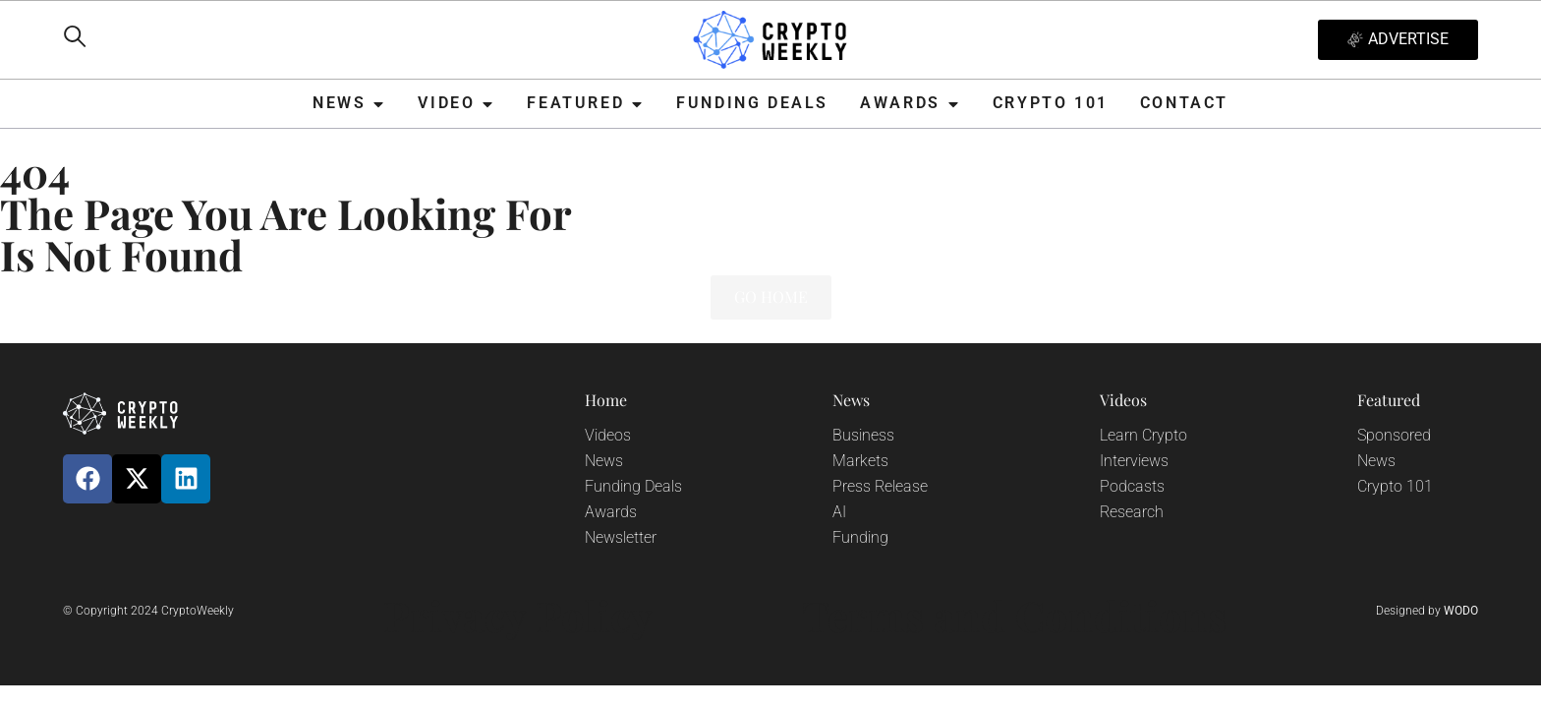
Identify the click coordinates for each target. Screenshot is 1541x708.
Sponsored (1394, 435)
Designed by (1427, 611)
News (604, 460)
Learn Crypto (1143, 435)
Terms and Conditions (1014, 615)
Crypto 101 (1395, 486)
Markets (860, 460)
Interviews (1134, 460)
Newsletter (620, 537)
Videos (608, 435)
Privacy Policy (518, 615)
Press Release (880, 486)
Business (863, 435)
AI (839, 511)
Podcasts (1132, 486)
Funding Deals (633, 486)
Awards (611, 511)
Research (1132, 511)
